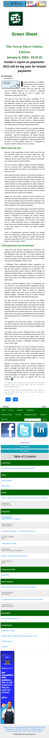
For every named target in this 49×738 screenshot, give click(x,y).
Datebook (20, 410)
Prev (8, 399)
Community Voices (12, 731)
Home (3, 410)
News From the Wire (37, 727)
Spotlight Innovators (30, 414)
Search (44, 419)
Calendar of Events (37, 729)
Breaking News (10, 729)
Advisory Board (37, 731)
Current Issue (24, 442)
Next (15, 399)
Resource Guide (6, 414)
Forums (11, 410)
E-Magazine (30, 410)
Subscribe (5, 406)
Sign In (44, 406)
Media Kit (43, 414)
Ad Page (18, 414)
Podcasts (26, 729)
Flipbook (27, 727)
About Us (4, 419)
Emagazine (19, 727)
